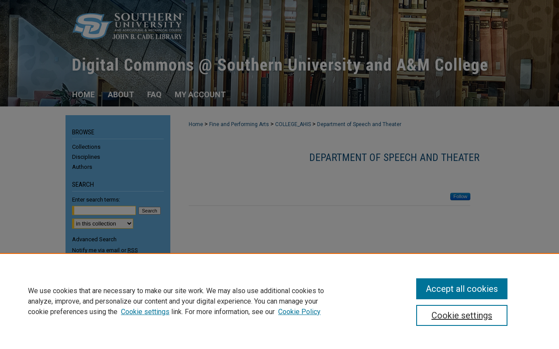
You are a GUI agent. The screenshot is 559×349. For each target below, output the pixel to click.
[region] (279, 301)
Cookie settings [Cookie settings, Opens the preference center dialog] (461, 315)
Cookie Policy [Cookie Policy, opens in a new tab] (299, 312)
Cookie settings (145, 312)
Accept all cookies (462, 289)
